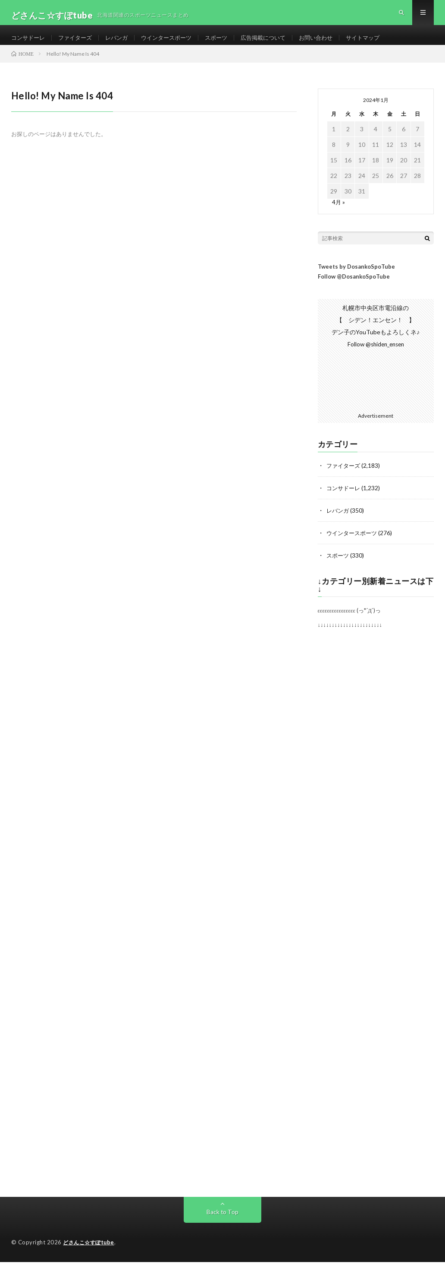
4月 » (338, 213)
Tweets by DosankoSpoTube (356, 277)
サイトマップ (382, 43)
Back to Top (222, 1222)
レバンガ (122, 43)
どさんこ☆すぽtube (90, 1253)
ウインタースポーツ (175, 43)
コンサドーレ (29, 43)
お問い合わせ (333, 43)
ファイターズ (79, 43)
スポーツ (228, 43)
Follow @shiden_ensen (375, 355)
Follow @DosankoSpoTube (354, 287)
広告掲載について (277, 43)
